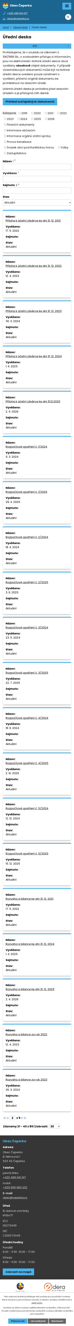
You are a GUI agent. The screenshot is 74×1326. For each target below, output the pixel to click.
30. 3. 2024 (13, 321)
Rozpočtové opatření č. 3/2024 (27, 627)
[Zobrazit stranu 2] (12, 1118)
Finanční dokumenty (20, 124)
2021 (50, 113)
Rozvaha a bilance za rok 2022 (26, 1034)
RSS (51, 46)
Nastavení (57, 1321)
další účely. (37, 1302)
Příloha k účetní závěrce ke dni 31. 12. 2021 (33, 221)
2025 (37, 119)
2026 (51, 119)
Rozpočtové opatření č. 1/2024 (26, 447)
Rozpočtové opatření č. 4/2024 (27, 718)
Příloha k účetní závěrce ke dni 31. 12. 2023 (34, 311)
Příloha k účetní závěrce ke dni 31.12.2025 (33, 401)
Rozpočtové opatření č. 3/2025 (27, 673)
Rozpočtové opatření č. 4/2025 (27, 763)
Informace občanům (21, 130)
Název (8, 161)
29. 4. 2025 (13, 502)
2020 (37, 113)
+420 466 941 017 (14, 1177)
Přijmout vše (18, 1321)
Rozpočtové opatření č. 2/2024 (27, 537)
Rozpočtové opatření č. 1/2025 (26, 492)
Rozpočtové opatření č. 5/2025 (27, 853)
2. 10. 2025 (12, 773)
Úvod (6, 27)
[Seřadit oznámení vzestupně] (15, 159)
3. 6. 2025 (12, 592)
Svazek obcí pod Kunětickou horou (30, 147)
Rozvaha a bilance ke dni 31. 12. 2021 (29, 899)
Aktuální (11, 247)
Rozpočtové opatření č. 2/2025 (27, 582)
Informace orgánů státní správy (29, 136)
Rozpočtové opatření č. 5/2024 (27, 808)
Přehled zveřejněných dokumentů (30, 102)
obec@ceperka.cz (15, 1198)
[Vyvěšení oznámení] (37, 179)
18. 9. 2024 (12, 728)
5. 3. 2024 (12, 457)
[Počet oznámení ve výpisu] (54, 1126)
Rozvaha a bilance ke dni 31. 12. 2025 (30, 989)
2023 (10, 119)
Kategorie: (10, 113)
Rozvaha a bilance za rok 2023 (26, 1080)
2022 (63, 113)
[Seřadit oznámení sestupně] (15, 161)
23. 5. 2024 (13, 637)
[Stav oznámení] (37, 203)
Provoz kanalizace (19, 142)
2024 (23, 119)
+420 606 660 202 (15, 1187)
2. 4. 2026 (12, 411)
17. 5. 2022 (12, 231)
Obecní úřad (20, 27)
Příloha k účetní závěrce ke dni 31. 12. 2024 (34, 356)
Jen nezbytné (38, 1321)
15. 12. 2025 (13, 864)
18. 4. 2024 (12, 547)
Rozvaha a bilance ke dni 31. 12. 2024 (30, 944)
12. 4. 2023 (12, 276)
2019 (24, 113)
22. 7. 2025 (13, 683)
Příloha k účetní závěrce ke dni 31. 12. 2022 (34, 266)
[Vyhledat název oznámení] (37, 167)
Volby (64, 147)
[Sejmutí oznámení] (37, 191)
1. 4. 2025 (12, 366)
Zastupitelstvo (16, 153)
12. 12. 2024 (13, 818)
